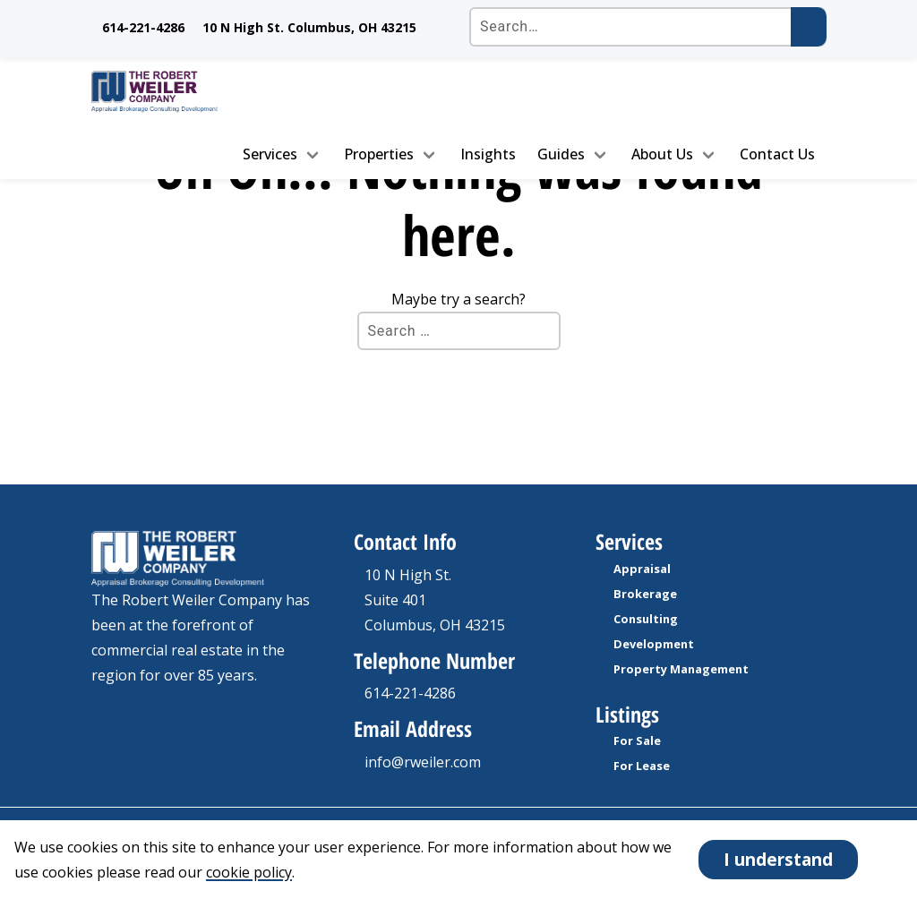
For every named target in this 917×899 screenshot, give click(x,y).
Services (270, 154)
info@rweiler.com (422, 762)
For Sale (637, 740)
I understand (778, 859)
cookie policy (249, 872)
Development (653, 644)
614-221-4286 (143, 27)
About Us (662, 154)
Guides (561, 154)
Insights (488, 154)
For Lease (641, 766)
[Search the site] (647, 27)
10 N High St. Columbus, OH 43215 (309, 27)
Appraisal (642, 569)
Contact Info (405, 541)
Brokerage (645, 594)
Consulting (645, 619)
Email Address (413, 728)
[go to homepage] (175, 91)
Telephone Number (434, 660)
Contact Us (777, 154)
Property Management (681, 669)
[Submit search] (809, 27)
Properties (379, 154)
